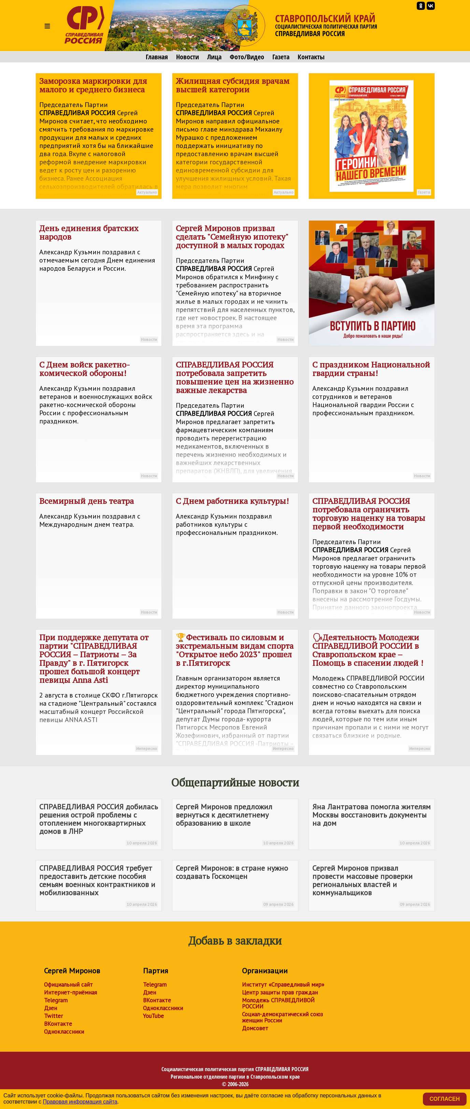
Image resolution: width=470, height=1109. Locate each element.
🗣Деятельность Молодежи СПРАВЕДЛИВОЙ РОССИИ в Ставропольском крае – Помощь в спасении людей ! (372, 693)
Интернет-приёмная (70, 992)
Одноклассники (64, 1032)
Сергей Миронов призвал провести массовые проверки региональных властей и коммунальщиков (371, 885)
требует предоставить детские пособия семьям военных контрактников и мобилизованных (98, 885)
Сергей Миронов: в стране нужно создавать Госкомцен (235, 885)
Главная (157, 57)
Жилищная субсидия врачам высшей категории (235, 137)
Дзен (50, 1008)
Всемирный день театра (98, 557)
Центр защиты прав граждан (280, 992)
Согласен (445, 1099)
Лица (214, 57)
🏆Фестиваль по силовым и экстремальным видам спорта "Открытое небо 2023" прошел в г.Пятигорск (235, 693)
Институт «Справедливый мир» (283, 984)
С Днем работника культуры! (235, 557)
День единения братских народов (98, 284)
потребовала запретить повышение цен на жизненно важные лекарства (235, 421)
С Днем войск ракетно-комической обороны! (98, 420)
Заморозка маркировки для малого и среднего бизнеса (98, 137)
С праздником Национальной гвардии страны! (372, 420)
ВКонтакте (58, 1024)
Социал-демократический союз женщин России (282, 1017)
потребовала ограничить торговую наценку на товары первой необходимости (372, 557)
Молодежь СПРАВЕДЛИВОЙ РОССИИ (278, 1003)
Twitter (53, 1016)
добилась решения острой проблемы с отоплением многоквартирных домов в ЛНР (98, 824)
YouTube (153, 1016)
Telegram (56, 1000)
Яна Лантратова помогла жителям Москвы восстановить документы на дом (371, 824)
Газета (280, 57)
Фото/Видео (247, 57)
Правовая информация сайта (80, 1102)
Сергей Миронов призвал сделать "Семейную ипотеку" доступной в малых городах (235, 284)
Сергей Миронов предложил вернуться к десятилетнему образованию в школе (235, 824)
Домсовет (255, 1028)
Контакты (311, 57)
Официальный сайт (68, 984)
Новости (187, 57)
